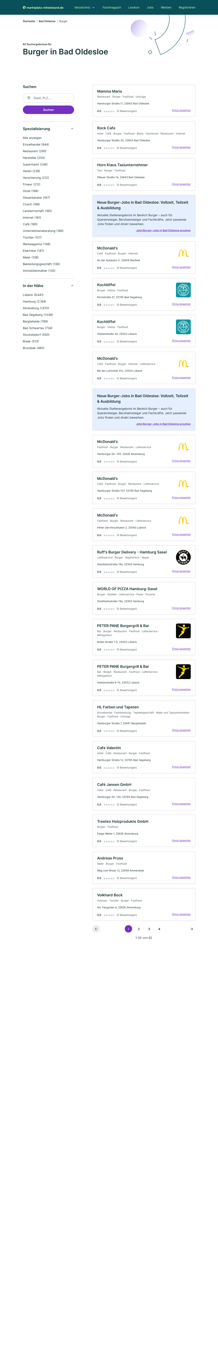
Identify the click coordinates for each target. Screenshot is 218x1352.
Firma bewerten (181, 110)
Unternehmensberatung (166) (43, 231)
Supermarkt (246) (35, 164)
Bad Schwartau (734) (38, 328)
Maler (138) (31, 257)
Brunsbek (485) (33, 348)
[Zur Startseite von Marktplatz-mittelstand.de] (43, 7)
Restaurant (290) (34, 151)
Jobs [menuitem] (150, 7)
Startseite (29, 21)
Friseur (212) (31, 184)
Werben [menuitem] (166, 7)
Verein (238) (31, 171)
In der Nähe (33, 286)
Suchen (48, 110)
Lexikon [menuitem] (133, 7)
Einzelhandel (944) (36, 144)
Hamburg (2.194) (34, 301)
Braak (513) (31, 341)
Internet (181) (32, 217)
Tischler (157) (32, 237)
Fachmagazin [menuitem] (112, 7)
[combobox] (48, 98)
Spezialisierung (36, 129)
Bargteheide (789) (35, 321)
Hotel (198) (31, 191)
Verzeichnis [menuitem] (82, 7)
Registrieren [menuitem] (187, 7)
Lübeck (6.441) (33, 295)
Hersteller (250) (34, 158)
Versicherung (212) (36, 177)
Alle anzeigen (32, 138)
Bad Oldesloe (47, 21)
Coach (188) (31, 204)
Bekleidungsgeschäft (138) (41, 264)
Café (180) (30, 224)
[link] (144, 100)
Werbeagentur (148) (36, 244)
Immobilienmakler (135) (39, 270)
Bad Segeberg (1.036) (38, 315)
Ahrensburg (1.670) (36, 308)
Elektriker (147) (33, 251)
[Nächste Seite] (191, 929)
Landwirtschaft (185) (37, 211)
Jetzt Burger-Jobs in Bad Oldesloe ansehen (163, 230)
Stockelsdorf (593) (36, 334)
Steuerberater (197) (36, 197)
